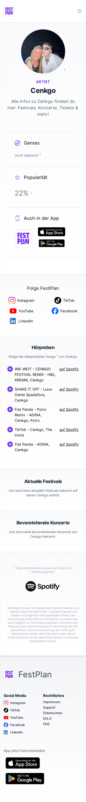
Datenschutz (52, 713)
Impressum (51, 702)
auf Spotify (69, 369)
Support (49, 707)
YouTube (13, 717)
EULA (47, 718)
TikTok (12, 710)
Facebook (14, 725)
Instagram (14, 703)
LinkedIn (13, 732)
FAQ (46, 724)
